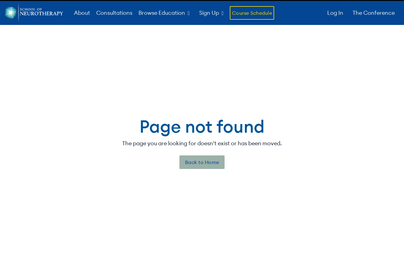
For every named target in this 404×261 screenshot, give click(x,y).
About (82, 12)
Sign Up (211, 12)
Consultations (114, 12)
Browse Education (164, 12)
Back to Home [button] (202, 162)
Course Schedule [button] (252, 13)
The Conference (373, 12)
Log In (335, 12)
